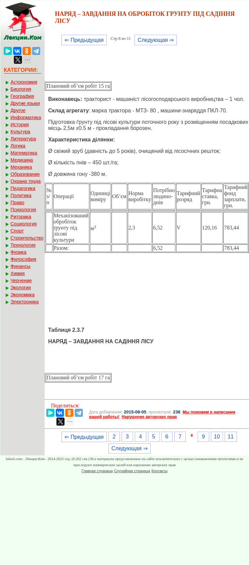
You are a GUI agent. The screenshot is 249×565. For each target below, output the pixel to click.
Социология (23, 223)
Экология (20, 287)
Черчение (21, 280)
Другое (17, 110)
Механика (21, 167)
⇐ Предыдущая (84, 40)
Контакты (159, 471)
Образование (25, 174)
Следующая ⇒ (156, 40)
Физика (18, 252)
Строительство (26, 238)
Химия (17, 273)
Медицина (21, 160)
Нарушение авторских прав (149, 416)
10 (217, 436)
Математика (23, 153)
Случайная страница (132, 471)
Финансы (20, 266)
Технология (22, 245)
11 (231, 436)
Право (17, 202)
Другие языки (25, 103)
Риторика (20, 216)
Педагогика (22, 188)
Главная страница (97, 471)
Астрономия (23, 82)
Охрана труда (25, 181)
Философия (23, 259)
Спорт (17, 231)
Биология (20, 89)
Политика (20, 195)
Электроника (24, 301)
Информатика (25, 117)
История (19, 124)
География (22, 96)
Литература (23, 138)
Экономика (22, 294)
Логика (17, 146)
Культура (20, 131)
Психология (23, 209)
